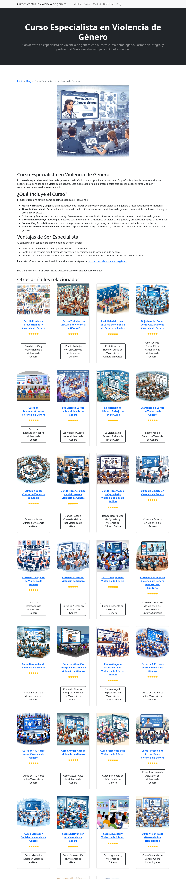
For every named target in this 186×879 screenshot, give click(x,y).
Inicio (20, 81)
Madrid (97, 4)
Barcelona (108, 4)
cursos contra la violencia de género (107, 261)
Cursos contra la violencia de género (42, 4)
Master (77, 4)
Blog (118, 4)
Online (87, 4)
